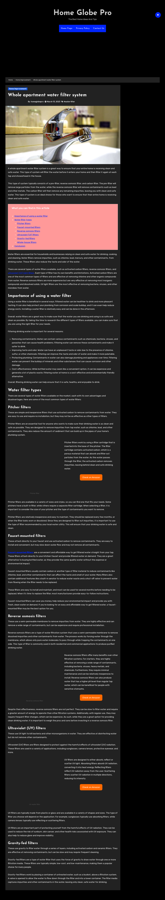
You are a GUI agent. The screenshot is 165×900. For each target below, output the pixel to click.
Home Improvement (17, 89)
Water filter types (23, 219)
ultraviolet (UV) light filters (21, 273)
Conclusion (19, 246)
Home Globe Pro (82, 13)
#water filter (69, 102)
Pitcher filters (23, 223)
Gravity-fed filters (26, 238)
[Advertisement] (82, 53)
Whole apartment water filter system (49, 95)
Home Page (66, 28)
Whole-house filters (26, 242)
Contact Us (98, 28)
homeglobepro (37, 102)
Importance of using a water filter (31, 216)
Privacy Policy (82, 28)
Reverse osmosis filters (28, 231)
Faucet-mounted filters (28, 227)
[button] (91, 477)
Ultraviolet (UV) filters (28, 234)
